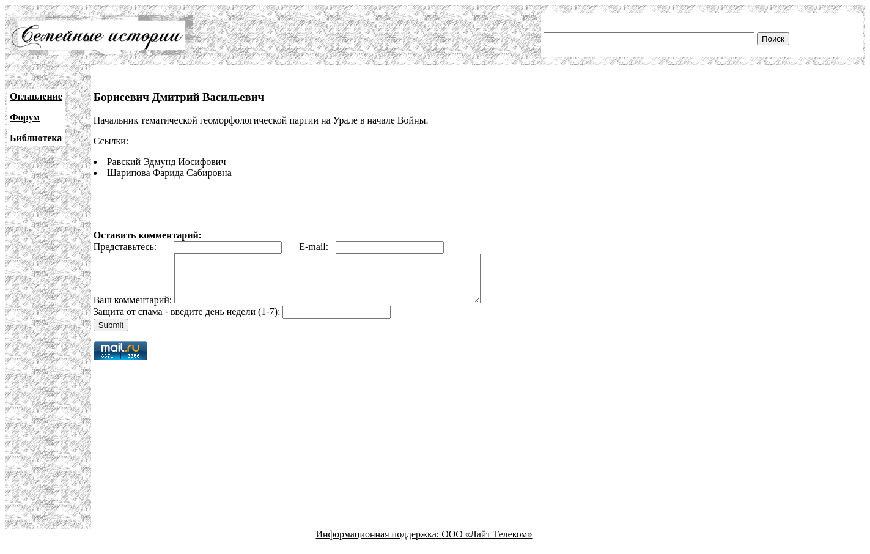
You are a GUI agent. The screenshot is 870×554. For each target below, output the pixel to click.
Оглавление (36, 96)
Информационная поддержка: (379, 543)
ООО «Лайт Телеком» (486, 543)
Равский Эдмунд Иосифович (166, 162)
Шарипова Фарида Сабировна (169, 173)
